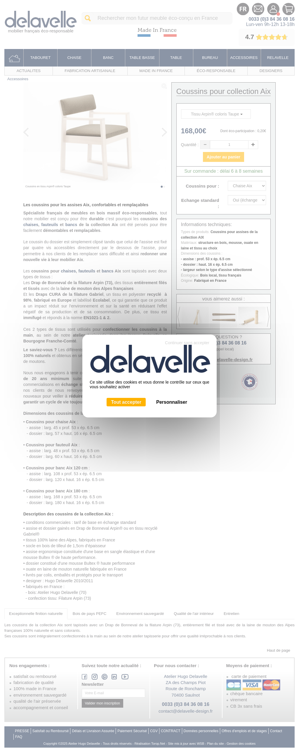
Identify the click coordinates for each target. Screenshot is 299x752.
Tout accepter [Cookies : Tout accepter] (126, 402)
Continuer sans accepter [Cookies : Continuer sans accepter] (187, 342)
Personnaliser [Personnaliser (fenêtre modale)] (171, 402)
